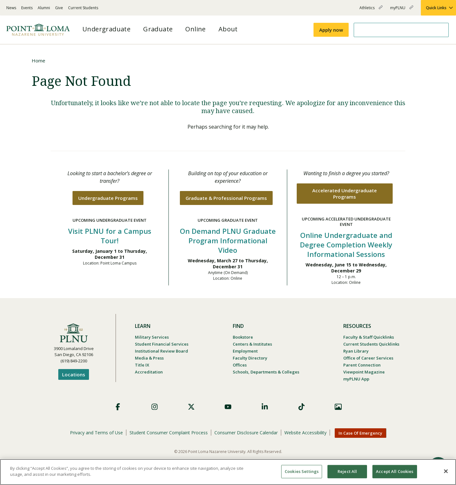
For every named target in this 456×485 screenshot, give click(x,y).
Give (59, 7)
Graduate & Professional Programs (226, 198)
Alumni (44, 7)
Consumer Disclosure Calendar (246, 433)
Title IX (142, 365)
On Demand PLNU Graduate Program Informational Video (228, 240)
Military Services (152, 337)
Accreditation (149, 372)
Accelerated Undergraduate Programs (344, 193)
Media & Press (149, 358)
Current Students (83, 7)
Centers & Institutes (252, 344)
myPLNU (401, 10)
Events (27, 7)
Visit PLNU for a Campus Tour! (109, 235)
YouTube (228, 407)
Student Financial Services (161, 344)
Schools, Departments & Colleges (266, 372)
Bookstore (243, 337)
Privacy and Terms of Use (96, 433)
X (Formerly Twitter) (191, 407)
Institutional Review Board (161, 351)
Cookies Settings (302, 471)
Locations (73, 374)
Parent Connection (362, 365)
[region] (228, 472)
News (11, 7)
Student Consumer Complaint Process (169, 433)
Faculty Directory (250, 358)
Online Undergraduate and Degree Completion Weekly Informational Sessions (346, 244)
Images (338, 407)
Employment (245, 351)
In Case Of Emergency (360, 433)
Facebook (118, 407)
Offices (240, 365)
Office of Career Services (368, 358)
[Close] (446, 471)
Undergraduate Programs (108, 198)
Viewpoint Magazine (364, 372)
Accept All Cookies (394, 471)
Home (38, 60)
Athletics (371, 10)
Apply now (331, 30)
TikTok (301, 407)
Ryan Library (356, 351)
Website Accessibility (305, 433)
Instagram (154, 407)
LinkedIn (265, 407)
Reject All (347, 471)
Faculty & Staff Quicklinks (368, 337)
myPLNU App (356, 379)
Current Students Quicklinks (371, 344)
